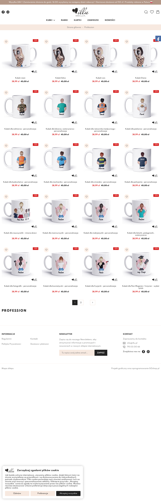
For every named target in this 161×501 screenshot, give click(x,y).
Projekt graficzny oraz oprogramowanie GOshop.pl (135, 369)
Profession (89, 27)
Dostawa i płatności (39, 344)
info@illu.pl (132, 343)
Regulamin (7, 339)
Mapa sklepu (8, 369)
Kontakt (34, 339)
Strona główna (74, 27)
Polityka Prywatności (11, 344)
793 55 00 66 (133, 347)
